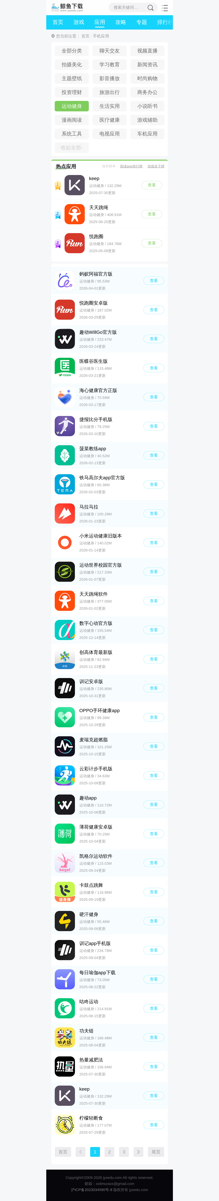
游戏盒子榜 (156, 166)
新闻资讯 (147, 64)
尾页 (156, 1151)
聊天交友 (109, 50)
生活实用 (109, 106)
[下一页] (138, 1152)
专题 (141, 22)
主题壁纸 (72, 78)
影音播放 (109, 78)
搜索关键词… (126, 7)
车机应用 (147, 134)
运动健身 (72, 106)
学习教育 (109, 64)
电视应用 (109, 134)
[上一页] (80, 1152)
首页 (58, 22)
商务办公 (147, 92)
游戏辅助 (147, 120)
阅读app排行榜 (131, 166)
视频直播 (147, 50)
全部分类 (72, 50)
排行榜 (165, 22)
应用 (99, 22)
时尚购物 (147, 78)
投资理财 (72, 92)
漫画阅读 (72, 120)
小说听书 (147, 106)
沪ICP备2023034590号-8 (91, 1190)
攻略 (120, 22)
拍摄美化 (72, 64)
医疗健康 (109, 120)
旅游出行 (109, 92)
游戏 (78, 22)
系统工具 (72, 134)
